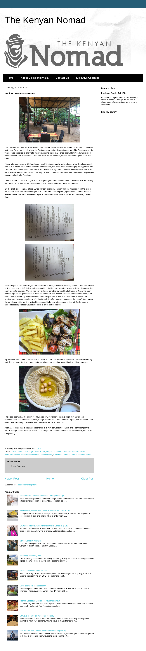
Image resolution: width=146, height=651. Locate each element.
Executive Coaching (87, 78)
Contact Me (62, 78)
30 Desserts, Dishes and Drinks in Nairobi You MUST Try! (44, 511)
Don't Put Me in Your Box (30, 541)
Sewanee (57, 455)
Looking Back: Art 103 (113, 93)
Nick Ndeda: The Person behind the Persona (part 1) (42, 631)
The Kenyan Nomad (45, 20)
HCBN (42, 451)
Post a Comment (18, 466)
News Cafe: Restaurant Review (33, 571)
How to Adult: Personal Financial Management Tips (41, 496)
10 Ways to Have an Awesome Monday (36, 616)
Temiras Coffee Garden (81, 455)
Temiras (66, 455)
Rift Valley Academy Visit (30, 556)
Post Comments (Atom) (27, 485)
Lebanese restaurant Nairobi (75, 451)
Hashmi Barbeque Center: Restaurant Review (39, 601)
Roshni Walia (46, 455)
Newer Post (12, 478)
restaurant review (12, 455)
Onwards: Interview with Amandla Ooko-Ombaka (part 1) (44, 526)
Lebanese (57, 451)
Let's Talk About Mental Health (32, 586)
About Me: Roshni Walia (35, 78)
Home (10, 78)
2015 (14, 451)
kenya (49, 451)
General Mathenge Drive (28, 451)
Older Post (87, 478)
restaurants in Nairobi (30, 455)
